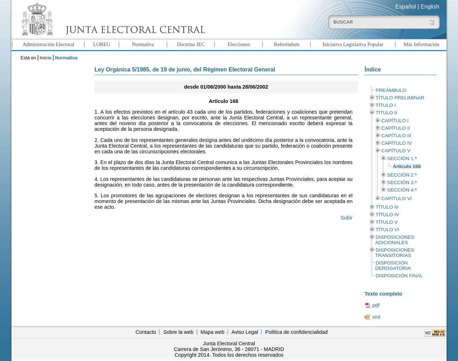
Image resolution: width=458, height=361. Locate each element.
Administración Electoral (48, 44)
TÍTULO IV (387, 214)
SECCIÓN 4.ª (401, 190)
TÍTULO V (387, 222)
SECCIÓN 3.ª (401, 182)
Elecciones (239, 44)
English (430, 7)
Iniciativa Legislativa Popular (352, 44)
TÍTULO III (387, 207)
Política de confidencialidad (296, 332)
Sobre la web (178, 332)
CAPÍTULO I (395, 120)
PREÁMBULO (391, 90)
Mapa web (212, 332)
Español (405, 7)
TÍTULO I (386, 105)
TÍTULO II (386, 112)
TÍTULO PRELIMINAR (400, 97)
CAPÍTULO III (396, 135)
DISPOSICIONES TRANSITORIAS (394, 252)
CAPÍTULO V (395, 150)
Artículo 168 (407, 166)
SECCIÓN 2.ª (401, 175)
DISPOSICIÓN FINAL (399, 275)
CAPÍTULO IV (396, 143)
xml (376, 317)
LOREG (101, 44)
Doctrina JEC (191, 44)
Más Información (421, 44)
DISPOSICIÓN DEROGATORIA (393, 265)
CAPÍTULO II (395, 128)
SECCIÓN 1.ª (401, 158)
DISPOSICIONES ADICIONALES (394, 239)
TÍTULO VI (387, 229)
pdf (375, 305)
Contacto (146, 332)
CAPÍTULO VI (396, 198)
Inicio (46, 57)
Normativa (143, 44)
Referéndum (286, 44)
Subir (347, 218)
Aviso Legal (245, 332)
